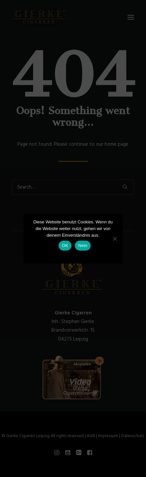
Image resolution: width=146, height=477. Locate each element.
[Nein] (114, 238)
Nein (82, 245)
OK (65, 245)
